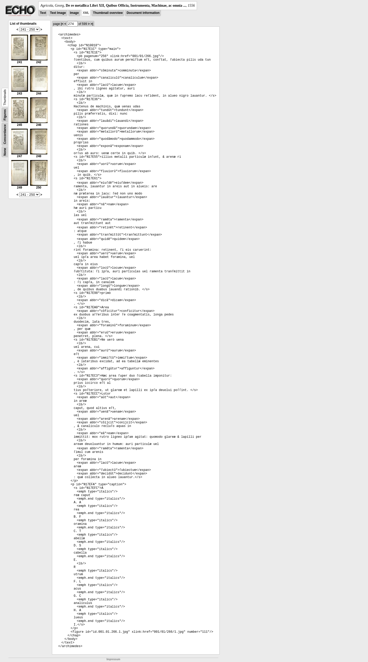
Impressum (113, 659)
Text (43, 13)
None (5, 152)
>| (92, 24)
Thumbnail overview (108, 13)
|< (62, 24)
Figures (5, 114)
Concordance (5, 134)
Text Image (58, 13)
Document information (143, 13)
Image (74, 13)
